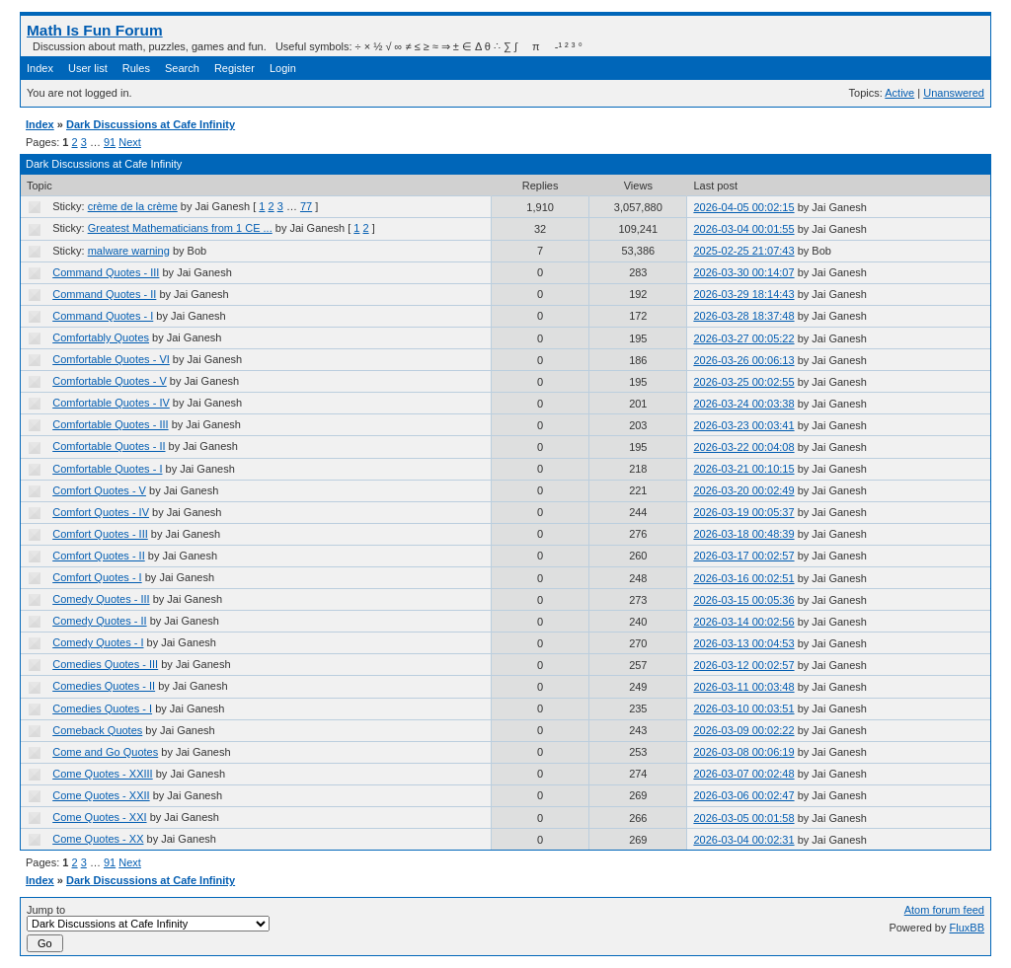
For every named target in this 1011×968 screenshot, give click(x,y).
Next (129, 142)
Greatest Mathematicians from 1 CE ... (180, 228)
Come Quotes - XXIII (102, 774)
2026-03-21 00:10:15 (743, 469)
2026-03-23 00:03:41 (743, 425)
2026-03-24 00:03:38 (743, 404)
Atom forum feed (944, 910)
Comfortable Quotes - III (110, 424)
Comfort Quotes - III (100, 534)
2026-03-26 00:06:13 (743, 360)
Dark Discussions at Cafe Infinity (150, 124)
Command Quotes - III (105, 272)
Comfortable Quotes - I (107, 469)
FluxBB (967, 927)
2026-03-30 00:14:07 (743, 272)
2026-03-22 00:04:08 (743, 447)
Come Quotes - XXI (99, 817)
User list (88, 68)
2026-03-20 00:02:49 (743, 490)
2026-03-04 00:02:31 (743, 840)
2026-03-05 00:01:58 (743, 818)
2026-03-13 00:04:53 (743, 643)
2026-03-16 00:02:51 (743, 578)
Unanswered (953, 93)
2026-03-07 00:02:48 (743, 774)
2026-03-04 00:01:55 (743, 229)
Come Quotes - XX (97, 839)
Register (234, 68)
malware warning (129, 251)
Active (899, 93)
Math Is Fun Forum (95, 30)
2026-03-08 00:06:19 (743, 752)
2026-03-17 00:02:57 (743, 555)
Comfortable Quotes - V (109, 381)
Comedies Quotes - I (102, 708)
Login (283, 68)
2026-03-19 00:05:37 (743, 512)
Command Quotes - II (104, 294)
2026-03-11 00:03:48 (743, 687)
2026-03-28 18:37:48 (743, 316)
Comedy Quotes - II (99, 621)
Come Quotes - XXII (100, 795)
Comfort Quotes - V (99, 490)
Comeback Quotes (97, 730)
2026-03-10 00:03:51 (743, 708)
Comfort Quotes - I (96, 577)
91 (110, 142)
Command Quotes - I (102, 316)
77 (306, 206)
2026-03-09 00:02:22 (743, 730)
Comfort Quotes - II (98, 555)
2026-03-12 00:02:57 (743, 665)
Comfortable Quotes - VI (111, 359)
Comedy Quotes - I (97, 642)
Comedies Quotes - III (105, 664)
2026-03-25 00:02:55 (743, 382)
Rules (136, 68)
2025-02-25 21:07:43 (743, 251)
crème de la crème (133, 206)
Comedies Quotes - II (103, 686)
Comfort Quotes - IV (100, 512)
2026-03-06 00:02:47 (743, 795)
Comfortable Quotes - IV (111, 403)
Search (182, 68)
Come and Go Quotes (105, 752)
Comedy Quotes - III (100, 599)
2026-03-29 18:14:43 (743, 294)
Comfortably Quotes (100, 337)
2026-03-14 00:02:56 (743, 622)
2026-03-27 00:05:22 (743, 338)
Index (40, 68)
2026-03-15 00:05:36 (743, 600)
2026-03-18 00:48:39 (743, 534)
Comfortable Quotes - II (108, 446)
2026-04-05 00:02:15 (743, 207)
